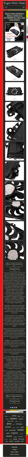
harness (6, 439)
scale (16, 421)
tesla (14, 415)
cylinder (20, 430)
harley (6, 416)
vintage (19, 424)
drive (9, 423)
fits (13, 424)
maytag (15, 436)
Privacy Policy (14, 452)
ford (19, 416)
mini (22, 427)
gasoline (20, 421)
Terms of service (14, 454)
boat (22, 441)
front (15, 439)
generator (13, 430)
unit (8, 433)
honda (11, 441)
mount (7, 419)
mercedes (10, 421)
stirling (21, 439)
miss (9, 416)
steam (10, 439)
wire (17, 427)
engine (14, 432)
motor (8, 426)
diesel (7, 441)
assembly (17, 441)
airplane (13, 418)
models (23, 416)
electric (20, 436)
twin (14, 427)
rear (6, 430)
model (9, 436)
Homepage (14, 447)
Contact (14, 449)
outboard (21, 433)
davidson (20, 419)
